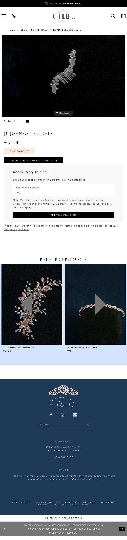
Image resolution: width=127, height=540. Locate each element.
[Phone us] (14, 15)
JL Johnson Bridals (34, 30)
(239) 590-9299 (63, 460)
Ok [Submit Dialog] (121, 532)
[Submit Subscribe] (90, 427)
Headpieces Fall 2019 (67, 30)
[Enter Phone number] (61, 195)
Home (11, 30)
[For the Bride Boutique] (63, 15)
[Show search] (112, 15)
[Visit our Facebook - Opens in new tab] (51, 417)
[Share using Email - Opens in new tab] (27, 121)
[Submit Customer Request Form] (63, 217)
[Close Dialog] (5, 532)
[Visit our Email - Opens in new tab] (75, 417)
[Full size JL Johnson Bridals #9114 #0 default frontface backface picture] (63, 76)
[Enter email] (63, 427)
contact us (109, 228)
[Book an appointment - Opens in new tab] (63, 3)
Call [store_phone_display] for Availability (36, 162)
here (74, 535)
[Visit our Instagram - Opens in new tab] (63, 417)
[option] (63, 76)
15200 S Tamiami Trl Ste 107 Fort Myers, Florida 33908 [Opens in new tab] (63, 452)
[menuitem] (14, 15)
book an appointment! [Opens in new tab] (16, 232)
